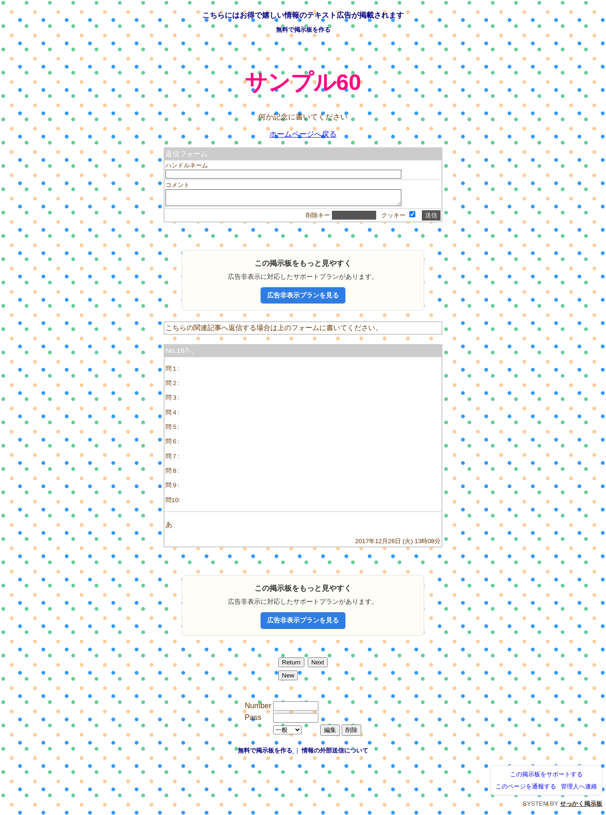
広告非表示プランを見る (303, 298)
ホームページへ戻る (303, 134)
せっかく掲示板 (581, 806)
